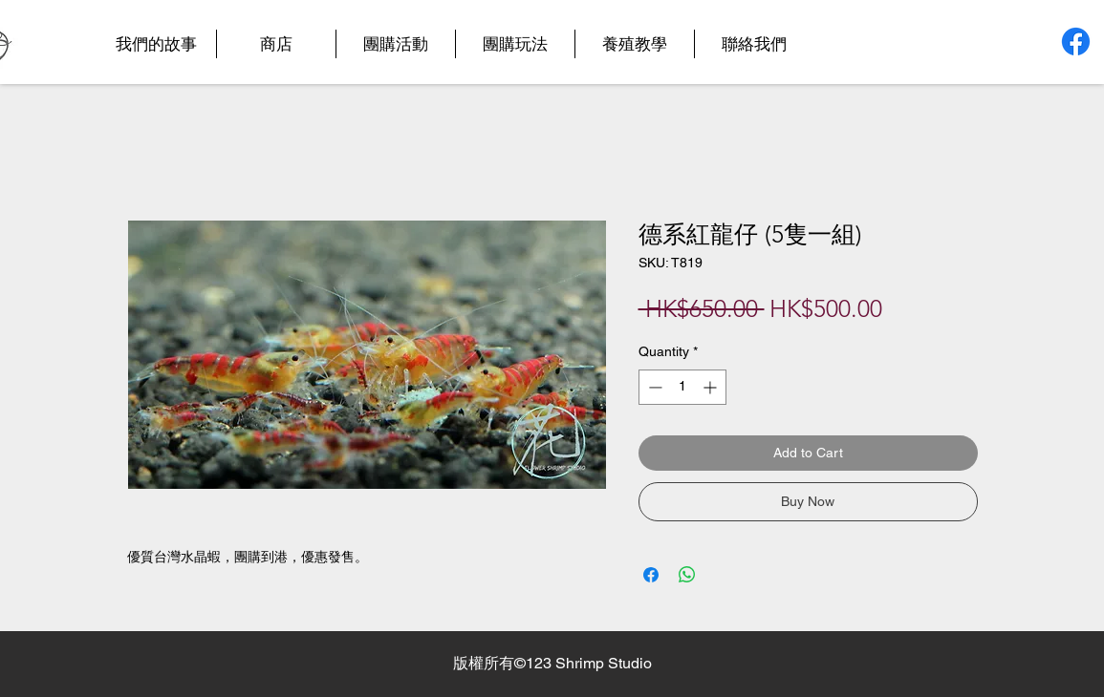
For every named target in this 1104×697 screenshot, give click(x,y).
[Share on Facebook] (650, 574)
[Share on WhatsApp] (687, 574)
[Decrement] (653, 387)
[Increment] (712, 387)
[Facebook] (1075, 41)
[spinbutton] (682, 387)
